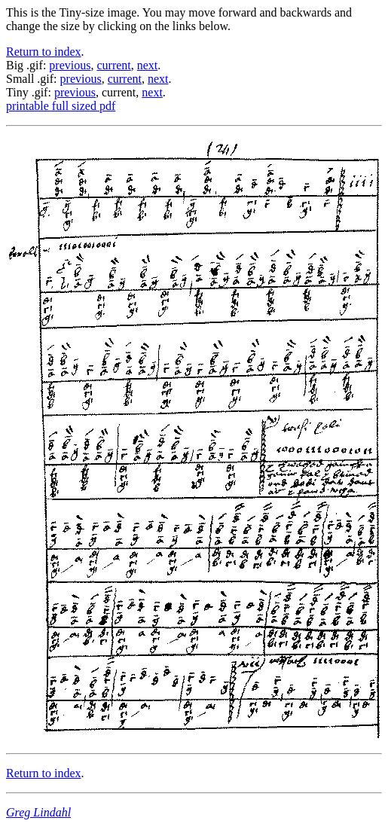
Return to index (43, 51)
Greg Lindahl (38, 812)
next (147, 65)
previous (69, 65)
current (113, 65)
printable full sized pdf (60, 105)
